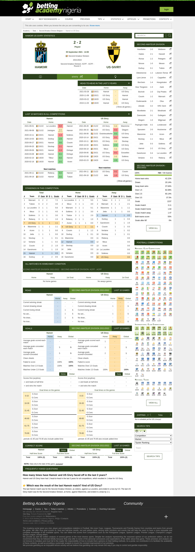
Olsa (162, 101)
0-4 (151, 153)
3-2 (60, 177)
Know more (95, 26)
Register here (56, 512)
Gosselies (125, 153)
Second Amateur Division (77, 56)
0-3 (151, 134)
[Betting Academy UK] (160, 516)
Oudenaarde (141, 101)
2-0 (151, 49)
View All (153, 403)
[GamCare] (47, 549)
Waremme (125, 126)
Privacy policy (47, 521)
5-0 (60, 126)
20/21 (96, 92)
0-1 (115, 137)
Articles (133, 19)
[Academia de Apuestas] (149, 516)
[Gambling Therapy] (51, 549)
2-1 (60, 146)
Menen (162, 63)
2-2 (115, 141)
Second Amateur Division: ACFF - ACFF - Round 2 (77, 65)
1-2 (151, 59)
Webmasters (51, 516)
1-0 (115, 175)
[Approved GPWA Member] (41, 549)
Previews (85, 19)
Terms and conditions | (32, 521)
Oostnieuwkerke (106, 134)
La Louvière (51, 126)
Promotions (149, 19)
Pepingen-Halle (141, 125)
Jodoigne (51, 130)
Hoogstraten (162, 82)
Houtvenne (161, 129)
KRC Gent (162, 106)
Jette (106, 175)
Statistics (117, 19)
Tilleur (51, 158)
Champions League (164, 532)
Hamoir (41, 67)
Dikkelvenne (141, 73)
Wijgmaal (161, 120)
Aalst (162, 87)
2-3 (60, 150)
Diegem (125, 130)
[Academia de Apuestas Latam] (154, 516)
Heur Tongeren (141, 87)
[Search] (168, 35)
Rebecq (51, 173)
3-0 (60, 143)
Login (166, 9)
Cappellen (162, 78)
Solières (69, 135)
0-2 (60, 158)
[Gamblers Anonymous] (55, 549)
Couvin (70, 143)
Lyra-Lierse (141, 78)
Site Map (26, 514)
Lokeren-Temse (162, 73)
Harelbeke (141, 49)
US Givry (113, 67)
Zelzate (141, 106)
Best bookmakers (49, 19)
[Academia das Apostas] (132, 516)
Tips (101, 19)
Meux (106, 149)
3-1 (151, 115)
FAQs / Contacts (61, 519)
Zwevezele (141, 115)
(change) (157, 419)
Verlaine (125, 137)
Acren (69, 162)
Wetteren (161, 49)
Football (86, 528)
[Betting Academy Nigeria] (126, 516)
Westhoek (162, 111)
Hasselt (162, 54)
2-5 (115, 160)
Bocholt (141, 92)
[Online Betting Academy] (143, 516)
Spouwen (141, 129)
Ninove (141, 63)
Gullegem (162, 115)
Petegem (161, 59)
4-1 (60, 154)
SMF (49, 514)
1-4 (60, 135)
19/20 (96, 99)
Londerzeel (161, 125)
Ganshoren (31, 249)
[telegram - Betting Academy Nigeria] (126, 510)
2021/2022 (77, 60)
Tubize (70, 177)
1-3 (151, 87)
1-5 (60, 139)
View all (153, 228)
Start (29, 19)
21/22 (41, 126)
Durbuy (51, 139)
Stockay (51, 146)
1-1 (115, 103)
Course (69, 19)
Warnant (31, 200)
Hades (141, 54)
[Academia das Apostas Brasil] (137, 516)
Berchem (141, 82)
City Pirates (161, 92)
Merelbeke (141, 111)
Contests (165, 19)
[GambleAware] (30, 549)
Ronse (141, 59)
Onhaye (70, 150)
